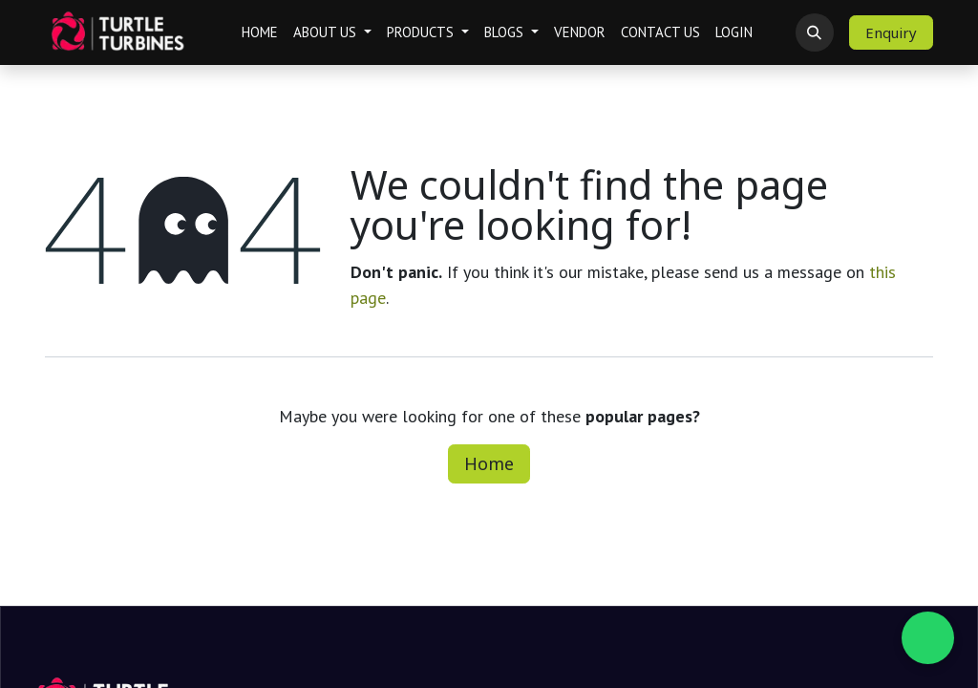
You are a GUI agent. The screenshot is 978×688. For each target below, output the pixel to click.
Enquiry (891, 32)
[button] (815, 32)
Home (489, 463)
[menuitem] (260, 33)
